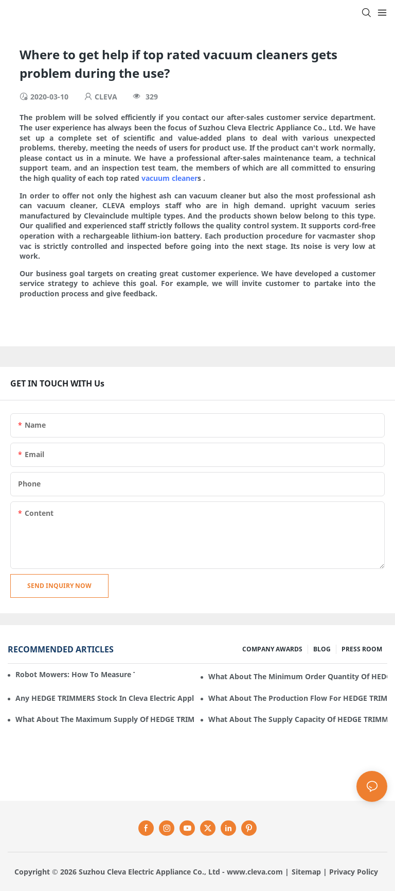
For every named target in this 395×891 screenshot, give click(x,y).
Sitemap (306, 872)
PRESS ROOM (362, 649)
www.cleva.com (255, 872)
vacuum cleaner (169, 178)
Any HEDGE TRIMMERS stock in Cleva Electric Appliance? (104, 698)
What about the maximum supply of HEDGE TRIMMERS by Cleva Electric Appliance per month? (104, 719)
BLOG (322, 649)
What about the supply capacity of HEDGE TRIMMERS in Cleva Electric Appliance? (297, 719)
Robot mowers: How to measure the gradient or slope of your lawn (75, 674)
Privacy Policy (353, 872)
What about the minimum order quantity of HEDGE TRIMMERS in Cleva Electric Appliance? (297, 676)
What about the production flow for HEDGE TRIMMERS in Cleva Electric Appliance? (297, 698)
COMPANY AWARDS (272, 649)
